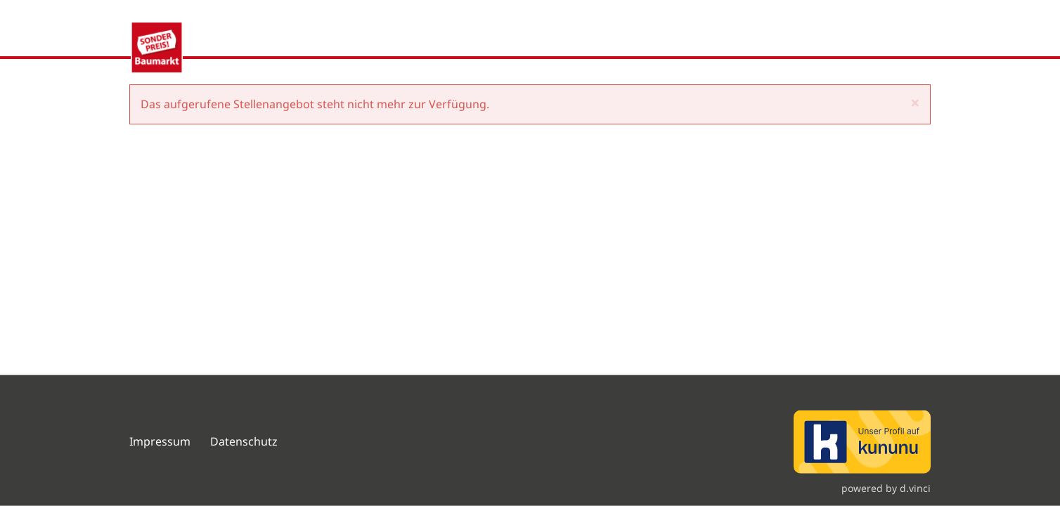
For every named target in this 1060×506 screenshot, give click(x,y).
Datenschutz (245, 441)
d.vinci (915, 487)
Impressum (159, 441)
